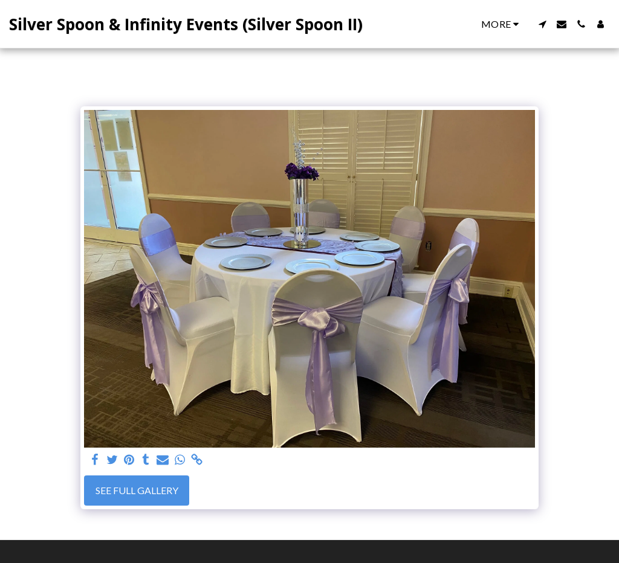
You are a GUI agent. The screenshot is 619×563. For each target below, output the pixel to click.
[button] (542, 24)
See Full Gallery (137, 490)
